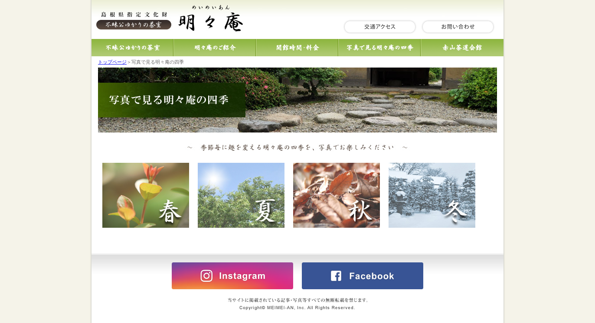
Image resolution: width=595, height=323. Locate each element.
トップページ (112, 62)
